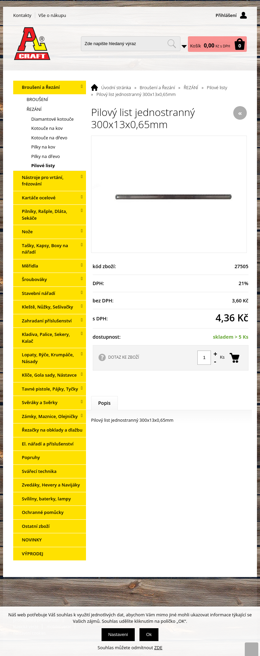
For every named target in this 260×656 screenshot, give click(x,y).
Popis (104, 403)
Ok (149, 634)
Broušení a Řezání (157, 87)
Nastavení (118, 634)
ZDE (158, 647)
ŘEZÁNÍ (191, 87)
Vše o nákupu (52, 15)
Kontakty (22, 15)
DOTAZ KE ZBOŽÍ (123, 357)
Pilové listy (217, 87)
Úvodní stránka (116, 87)
